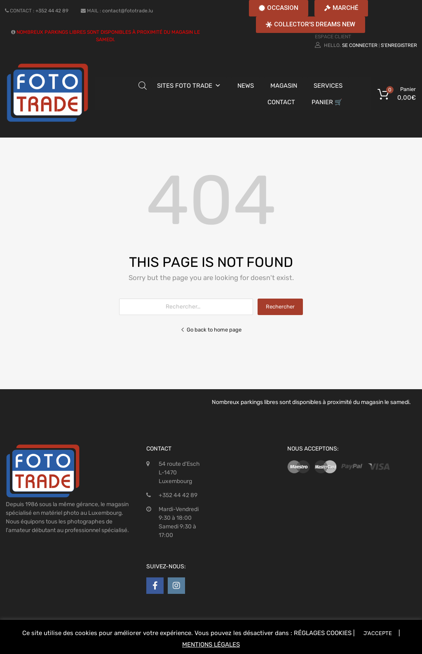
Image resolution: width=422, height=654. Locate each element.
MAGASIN (283, 85)
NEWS (245, 85)
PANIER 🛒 (327, 102)
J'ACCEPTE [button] (377, 633)
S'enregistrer (399, 45)
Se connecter (359, 45)
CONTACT (281, 102)
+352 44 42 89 (51, 11)
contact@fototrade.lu (127, 11)
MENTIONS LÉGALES (211, 644)
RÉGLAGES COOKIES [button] (323, 633)
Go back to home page (211, 330)
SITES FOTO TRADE (184, 85)
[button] (278, 8)
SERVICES (328, 85)
